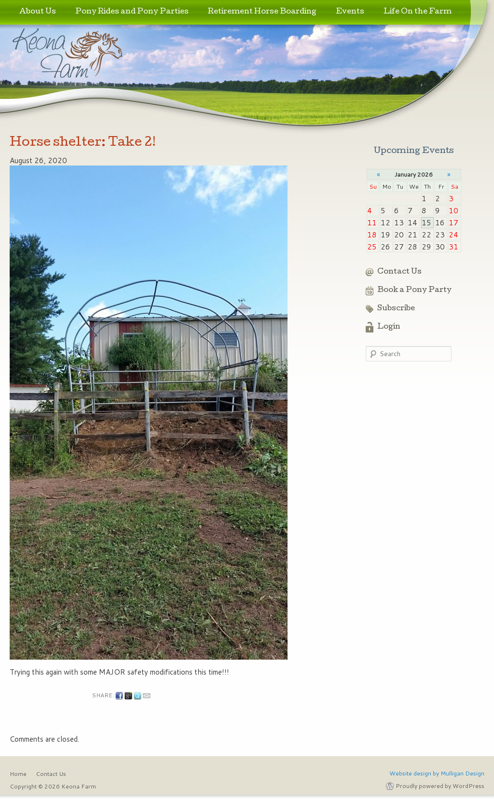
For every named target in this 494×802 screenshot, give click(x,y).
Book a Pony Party (414, 290)
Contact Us (399, 272)
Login (388, 327)
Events (350, 12)
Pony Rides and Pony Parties (132, 12)
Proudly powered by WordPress (440, 786)
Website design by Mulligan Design (436, 773)
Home (18, 774)
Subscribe (396, 309)
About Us (37, 12)
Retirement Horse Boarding (262, 12)
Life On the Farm (418, 12)
